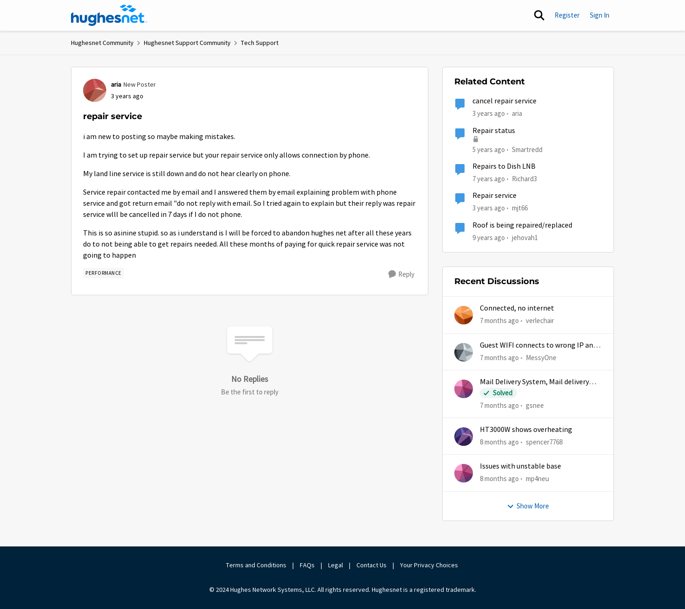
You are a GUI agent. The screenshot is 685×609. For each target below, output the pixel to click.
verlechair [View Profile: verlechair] (540, 320)
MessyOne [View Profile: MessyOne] (541, 357)
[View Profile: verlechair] (463, 315)
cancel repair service (504, 101)
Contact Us (371, 565)
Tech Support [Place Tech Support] (259, 42)
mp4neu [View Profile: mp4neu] (537, 478)
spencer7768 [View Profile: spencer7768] (544, 442)
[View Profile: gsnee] (463, 389)
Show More (528, 505)
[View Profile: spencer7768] (463, 436)
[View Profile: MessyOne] (463, 352)
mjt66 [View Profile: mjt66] (520, 207)
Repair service (494, 195)
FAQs (307, 565)
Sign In (599, 15)
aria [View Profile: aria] (116, 84)
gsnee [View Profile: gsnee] (535, 405)
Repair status (493, 130)
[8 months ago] (499, 442)
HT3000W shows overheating (526, 429)
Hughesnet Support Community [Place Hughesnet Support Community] (187, 42)
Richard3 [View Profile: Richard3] (524, 178)
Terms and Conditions (256, 565)
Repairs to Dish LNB (504, 166)
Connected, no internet (517, 308)
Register (567, 15)
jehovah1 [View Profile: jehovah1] (525, 237)
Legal (335, 565)
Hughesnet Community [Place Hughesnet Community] (102, 42)
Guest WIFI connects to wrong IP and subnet (538, 345)
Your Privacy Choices (429, 565)
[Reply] (401, 274)
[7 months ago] (499, 321)
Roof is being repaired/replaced (522, 225)
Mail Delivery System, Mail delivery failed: (534, 382)
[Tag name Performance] (103, 273)
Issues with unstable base (520, 466)
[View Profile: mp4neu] (463, 473)
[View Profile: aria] (94, 90)
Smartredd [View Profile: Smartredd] (527, 149)
